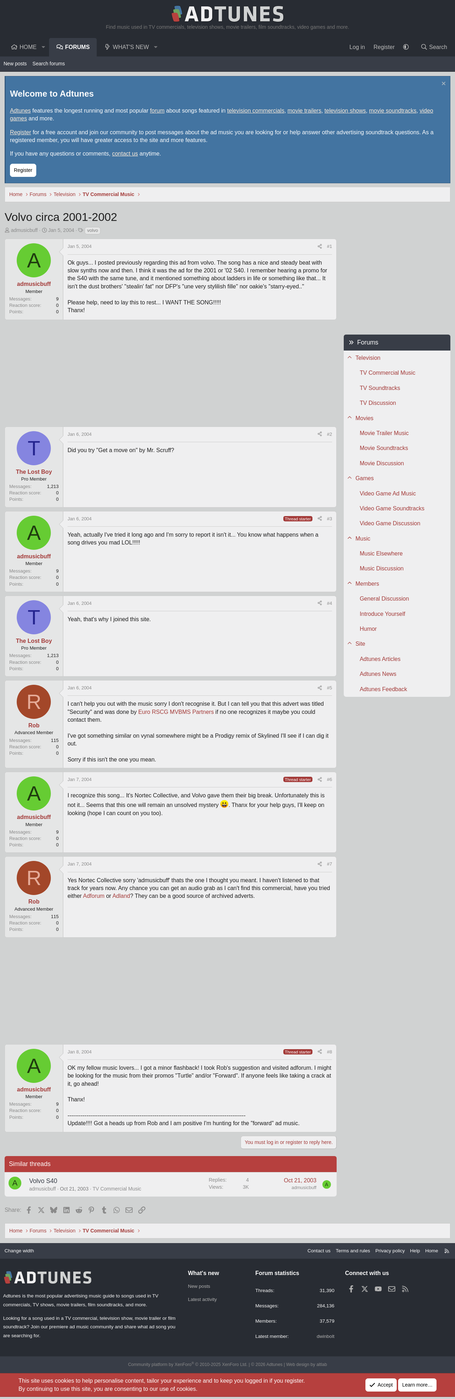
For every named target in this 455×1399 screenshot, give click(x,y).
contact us (126, 155)
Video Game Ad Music (387, 494)
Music (362, 539)
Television (367, 359)
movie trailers (305, 111)
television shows (346, 111)
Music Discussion (381, 569)
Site (360, 645)
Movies (364, 419)
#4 (328, 604)
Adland (122, 897)
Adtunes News (377, 675)
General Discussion (383, 599)
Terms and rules (348, 1252)
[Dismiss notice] (442, 85)
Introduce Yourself (382, 615)
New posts (15, 63)
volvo (93, 231)
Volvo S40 (44, 1181)
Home (28, 47)
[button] (43, 47)
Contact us (313, 1252)
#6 (328, 780)
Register (21, 133)
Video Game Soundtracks (391, 509)
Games (364, 479)
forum (158, 111)
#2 (328, 435)
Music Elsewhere (380, 554)
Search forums (48, 63)
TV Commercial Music (117, 1189)
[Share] (319, 247)
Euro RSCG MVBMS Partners (177, 713)
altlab (319, 1367)
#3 (328, 519)
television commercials (256, 111)
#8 (328, 1052)
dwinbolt (324, 1338)
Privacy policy (386, 1252)
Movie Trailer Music (383, 434)
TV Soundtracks (379, 389)
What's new (131, 47)
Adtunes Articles (379, 660)
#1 (328, 247)
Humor (367, 630)
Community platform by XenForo (189, 1367)
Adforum (94, 897)
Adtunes (21, 111)
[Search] (433, 47)
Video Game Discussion (389, 524)
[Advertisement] (170, 374)
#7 (328, 865)
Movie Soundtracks (383, 449)
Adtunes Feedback (382, 690)
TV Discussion (377, 404)
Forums (77, 47)
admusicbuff (25, 231)
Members (367, 584)
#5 (328, 688)
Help (412, 1252)
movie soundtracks (393, 111)
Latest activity (203, 1301)
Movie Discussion (381, 464)
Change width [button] (22, 1252)
